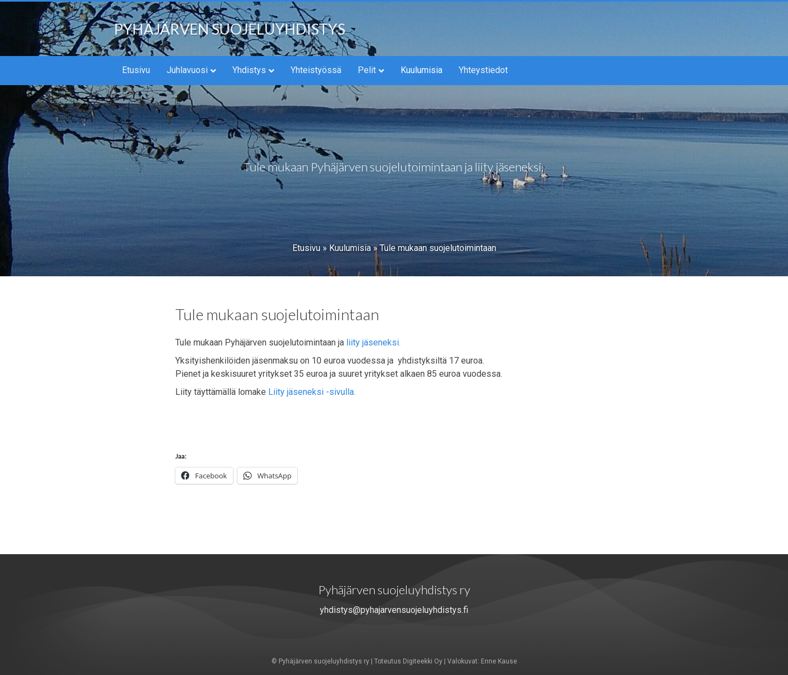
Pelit (367, 70)
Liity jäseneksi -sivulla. (312, 392)
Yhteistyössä (316, 70)
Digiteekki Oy (422, 661)
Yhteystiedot (483, 70)
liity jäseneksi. (372, 342)
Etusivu (136, 70)
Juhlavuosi (187, 70)
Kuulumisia (421, 70)
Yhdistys (249, 70)
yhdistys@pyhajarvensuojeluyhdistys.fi (394, 610)
